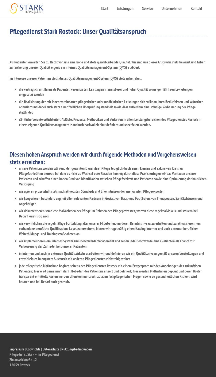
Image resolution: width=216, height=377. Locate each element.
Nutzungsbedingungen (76, 349)
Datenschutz (51, 349)
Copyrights (33, 349)
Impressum (16, 349)
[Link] (26, 8)
